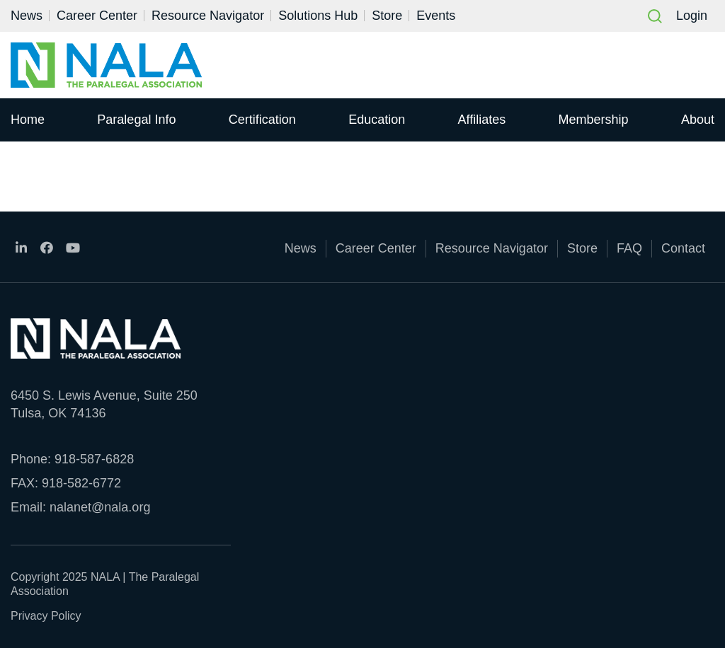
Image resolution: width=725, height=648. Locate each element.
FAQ (629, 248)
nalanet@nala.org (100, 507)
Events (435, 15)
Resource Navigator (208, 15)
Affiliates (482, 119)
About (697, 119)
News (26, 15)
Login (691, 15)
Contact (683, 248)
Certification (262, 119)
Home (28, 119)
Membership (594, 119)
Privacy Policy (46, 616)
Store (387, 15)
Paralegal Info (136, 119)
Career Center (97, 15)
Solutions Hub (318, 15)
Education (376, 119)
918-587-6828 (94, 459)
